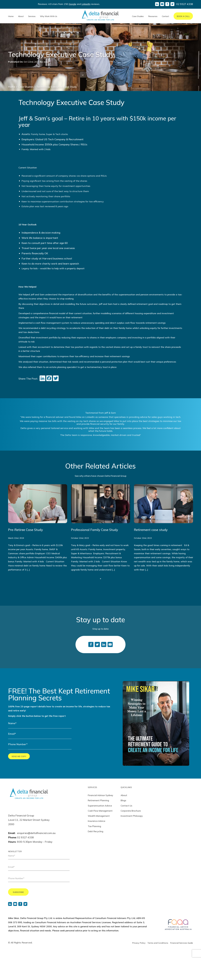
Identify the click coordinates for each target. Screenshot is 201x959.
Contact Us (126, 805)
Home (11, 16)
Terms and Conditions (157, 943)
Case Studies (138, 16)
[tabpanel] (37, 528)
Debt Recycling (95, 831)
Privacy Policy (138, 943)
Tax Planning (94, 826)
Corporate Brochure (131, 810)
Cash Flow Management (100, 810)
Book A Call (183, 16)
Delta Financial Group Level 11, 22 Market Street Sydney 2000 (29, 820)
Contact (165, 16)
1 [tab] (100, 578)
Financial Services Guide (181, 943)
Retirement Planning (98, 800)
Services (32, 16)
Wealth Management (99, 816)
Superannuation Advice (100, 805)
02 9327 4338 (184, 4)
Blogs (123, 800)
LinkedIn (86, 4)
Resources (152, 16)
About (21, 16)
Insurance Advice (96, 821)
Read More (37, 528)
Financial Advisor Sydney (100, 795)
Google (72, 4)
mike (46, 61)
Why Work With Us (48, 16)
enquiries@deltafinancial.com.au (36, 833)
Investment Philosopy (132, 816)
